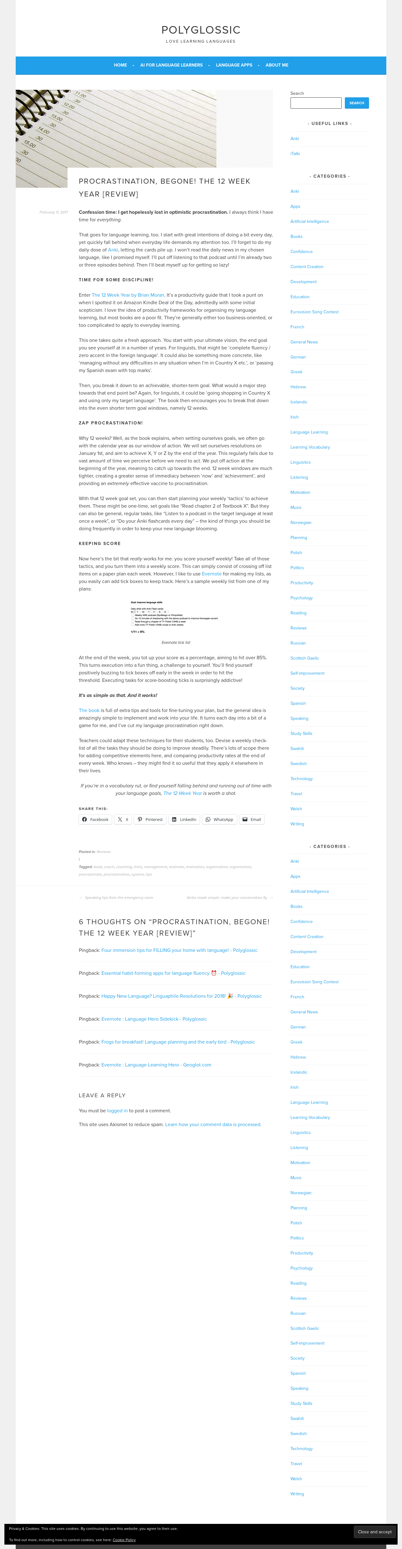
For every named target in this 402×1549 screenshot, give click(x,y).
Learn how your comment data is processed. (213, 1124)
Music (296, 507)
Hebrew (298, 387)
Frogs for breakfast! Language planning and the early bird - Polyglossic (178, 1042)
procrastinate (90, 874)
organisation (217, 867)
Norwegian (301, 522)
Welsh (296, 809)
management (155, 867)
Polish (296, 552)
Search (297, 93)
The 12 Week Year (182, 793)
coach (109, 867)
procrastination (117, 874)
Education (300, 297)
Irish (295, 417)
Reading (299, 613)
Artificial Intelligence (310, 221)
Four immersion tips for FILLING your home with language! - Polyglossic (179, 950)
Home (120, 65)
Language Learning (309, 432)
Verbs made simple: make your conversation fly (230, 897)
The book (89, 710)
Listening (299, 477)
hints (138, 867)
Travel (296, 793)
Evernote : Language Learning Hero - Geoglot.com (156, 1065)
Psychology (302, 598)
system (138, 874)
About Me (277, 65)
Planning (299, 537)
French (297, 327)
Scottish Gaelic (305, 658)
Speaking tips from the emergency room (116, 897)
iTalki (295, 153)
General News (304, 342)
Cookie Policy (124, 1540)
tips (149, 874)
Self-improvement (307, 673)
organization (240, 867)
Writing (297, 824)
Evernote (212, 574)
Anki (113, 250)
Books (297, 236)
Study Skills (301, 733)
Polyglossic (201, 30)
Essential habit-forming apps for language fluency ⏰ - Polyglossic (173, 973)
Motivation (300, 492)
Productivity (302, 583)
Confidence (302, 251)
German (298, 357)
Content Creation (307, 266)
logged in (117, 1111)
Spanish (298, 703)
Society (298, 688)
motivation (195, 867)
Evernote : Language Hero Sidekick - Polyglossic (154, 1019)
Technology (302, 778)
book (98, 867)
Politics (297, 567)
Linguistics (301, 462)
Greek (296, 372)
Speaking (299, 718)
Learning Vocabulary (310, 447)
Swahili (297, 748)
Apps (296, 206)
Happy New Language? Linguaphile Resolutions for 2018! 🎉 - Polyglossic (181, 996)
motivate (176, 867)
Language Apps (234, 65)
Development (304, 281)
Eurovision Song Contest (315, 312)
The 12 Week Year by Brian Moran (128, 295)
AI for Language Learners (171, 65)
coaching (124, 867)
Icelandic (299, 402)
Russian (298, 643)
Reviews (104, 852)
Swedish (299, 763)
